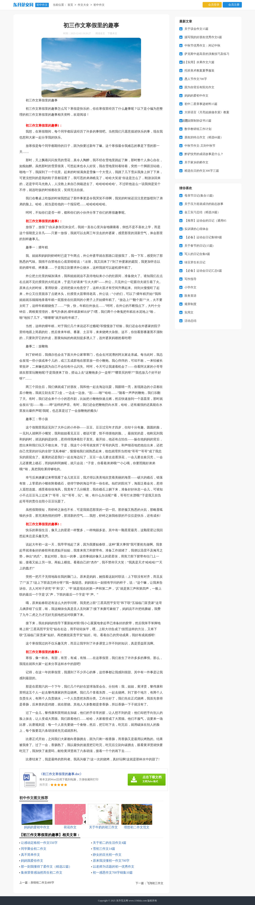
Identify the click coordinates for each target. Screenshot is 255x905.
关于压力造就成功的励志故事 (203, 203)
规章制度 (190, 304)
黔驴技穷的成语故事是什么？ (203, 154)
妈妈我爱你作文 (32, 860)
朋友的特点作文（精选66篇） (203, 137)
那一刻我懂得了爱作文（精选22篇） (46, 866)
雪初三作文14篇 (104, 848)
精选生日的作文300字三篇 (201, 170)
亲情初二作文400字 (42, 882)
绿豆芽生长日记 (194, 262)
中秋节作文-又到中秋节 (199, 145)
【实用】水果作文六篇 (199, 62)
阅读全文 (100, 33)
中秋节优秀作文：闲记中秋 (202, 45)
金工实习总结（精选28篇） (202, 212)
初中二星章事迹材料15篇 (200, 104)
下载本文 (112, 33)
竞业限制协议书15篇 (197, 120)
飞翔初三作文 (155, 883)
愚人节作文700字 (195, 78)
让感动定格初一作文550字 (39, 842)
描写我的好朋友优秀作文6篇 (203, 37)
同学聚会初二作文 (33, 848)
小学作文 (190, 287)
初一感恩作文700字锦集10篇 (113, 872)
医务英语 (190, 295)
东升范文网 (122, 900)
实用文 (188, 312)
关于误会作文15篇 (196, 28)
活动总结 (190, 320)
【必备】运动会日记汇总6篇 (203, 270)
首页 (70, 5)
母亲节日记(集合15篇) (198, 195)
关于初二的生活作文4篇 (109, 842)
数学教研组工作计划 (197, 129)
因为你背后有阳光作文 (199, 87)
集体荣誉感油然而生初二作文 (41, 872)
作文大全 (83, 5)
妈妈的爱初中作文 (196, 95)
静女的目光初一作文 (107, 854)
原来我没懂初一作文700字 (111, 860)
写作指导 (190, 279)
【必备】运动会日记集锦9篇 (203, 237)
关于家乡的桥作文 (196, 162)
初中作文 (42, 4)
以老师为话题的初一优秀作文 (113, 866)
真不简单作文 (30, 854)
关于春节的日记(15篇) (198, 245)
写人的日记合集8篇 (197, 254)
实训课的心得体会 (196, 229)
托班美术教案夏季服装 (199, 70)
